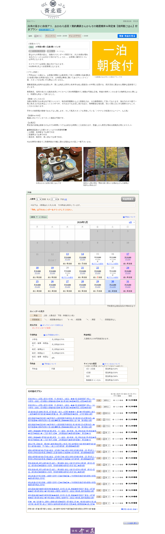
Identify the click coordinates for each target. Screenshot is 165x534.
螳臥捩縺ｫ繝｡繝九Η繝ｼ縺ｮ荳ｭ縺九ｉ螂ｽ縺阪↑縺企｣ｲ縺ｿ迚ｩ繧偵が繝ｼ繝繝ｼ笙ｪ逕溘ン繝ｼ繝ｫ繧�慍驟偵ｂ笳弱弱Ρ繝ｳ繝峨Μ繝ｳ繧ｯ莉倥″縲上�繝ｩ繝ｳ (61, 464)
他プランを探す (97, 264)
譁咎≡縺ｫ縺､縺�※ (130, 509)
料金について (130, 217)
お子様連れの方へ (52, 335)
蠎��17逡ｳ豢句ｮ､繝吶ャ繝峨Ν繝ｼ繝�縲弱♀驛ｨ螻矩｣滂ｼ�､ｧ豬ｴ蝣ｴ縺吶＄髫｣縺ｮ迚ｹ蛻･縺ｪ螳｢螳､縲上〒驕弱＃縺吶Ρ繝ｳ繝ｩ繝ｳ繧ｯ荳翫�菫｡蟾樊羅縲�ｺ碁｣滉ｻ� (62, 503)
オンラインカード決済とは (53, 325)
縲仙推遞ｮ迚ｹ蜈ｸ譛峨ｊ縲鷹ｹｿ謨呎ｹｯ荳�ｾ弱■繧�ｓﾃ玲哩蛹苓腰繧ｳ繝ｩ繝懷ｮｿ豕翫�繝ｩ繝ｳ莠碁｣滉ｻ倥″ (62, 477)
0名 (65, 199)
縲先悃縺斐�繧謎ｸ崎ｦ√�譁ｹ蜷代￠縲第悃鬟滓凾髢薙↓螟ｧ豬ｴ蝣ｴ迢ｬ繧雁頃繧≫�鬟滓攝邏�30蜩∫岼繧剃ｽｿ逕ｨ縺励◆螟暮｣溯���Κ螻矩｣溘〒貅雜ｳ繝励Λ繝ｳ (61, 419)
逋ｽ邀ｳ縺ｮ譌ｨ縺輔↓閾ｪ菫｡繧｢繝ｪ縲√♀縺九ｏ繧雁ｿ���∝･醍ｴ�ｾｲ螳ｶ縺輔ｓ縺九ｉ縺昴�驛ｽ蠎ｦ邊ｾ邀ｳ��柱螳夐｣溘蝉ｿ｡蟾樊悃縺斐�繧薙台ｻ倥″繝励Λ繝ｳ (61, 413)
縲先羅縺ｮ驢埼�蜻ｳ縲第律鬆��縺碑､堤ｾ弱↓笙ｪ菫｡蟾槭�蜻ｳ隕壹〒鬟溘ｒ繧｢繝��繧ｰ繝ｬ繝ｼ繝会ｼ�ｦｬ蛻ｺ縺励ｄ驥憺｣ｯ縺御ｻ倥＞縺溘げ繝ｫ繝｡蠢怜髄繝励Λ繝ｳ (61, 490)
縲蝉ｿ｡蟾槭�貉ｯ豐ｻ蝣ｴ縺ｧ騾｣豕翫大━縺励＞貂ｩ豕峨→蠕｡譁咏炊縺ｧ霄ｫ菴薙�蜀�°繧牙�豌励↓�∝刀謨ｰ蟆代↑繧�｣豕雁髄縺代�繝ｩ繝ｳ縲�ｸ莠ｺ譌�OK (62, 432)
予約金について (50, 364)
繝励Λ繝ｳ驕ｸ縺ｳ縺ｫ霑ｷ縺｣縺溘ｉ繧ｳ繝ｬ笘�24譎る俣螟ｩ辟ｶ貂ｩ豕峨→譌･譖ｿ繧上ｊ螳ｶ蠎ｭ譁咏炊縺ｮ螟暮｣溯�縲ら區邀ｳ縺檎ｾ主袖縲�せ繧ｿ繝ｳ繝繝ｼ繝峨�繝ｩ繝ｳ (62, 451)
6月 (130, 222)
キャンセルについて (112, 364)
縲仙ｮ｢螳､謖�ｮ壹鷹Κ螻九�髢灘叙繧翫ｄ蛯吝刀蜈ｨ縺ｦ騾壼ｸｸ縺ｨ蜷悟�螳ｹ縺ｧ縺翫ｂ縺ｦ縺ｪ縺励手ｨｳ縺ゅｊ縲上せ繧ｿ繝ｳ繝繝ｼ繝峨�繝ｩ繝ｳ (62, 445)
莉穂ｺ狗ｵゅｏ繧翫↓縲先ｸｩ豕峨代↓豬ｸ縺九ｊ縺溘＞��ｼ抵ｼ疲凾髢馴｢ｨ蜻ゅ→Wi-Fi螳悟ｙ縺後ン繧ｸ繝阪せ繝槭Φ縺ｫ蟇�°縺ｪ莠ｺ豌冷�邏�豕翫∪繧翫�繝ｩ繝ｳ (61, 400)
